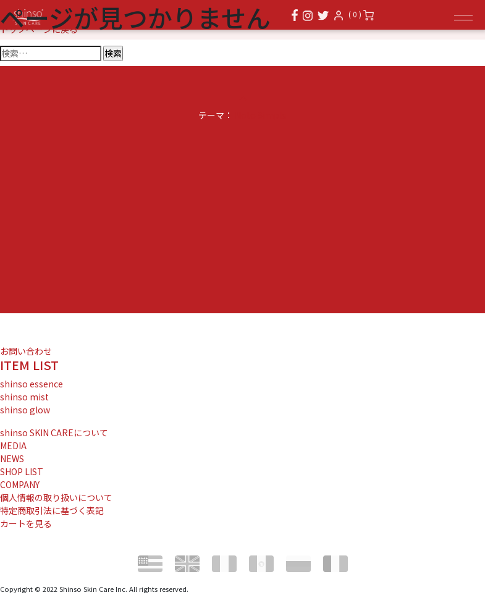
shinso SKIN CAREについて (54, 432)
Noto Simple (261, 115)
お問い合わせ (26, 351)
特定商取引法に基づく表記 (52, 510)
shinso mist (24, 396)
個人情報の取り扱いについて (56, 497)
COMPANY (20, 484)
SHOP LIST (21, 471)
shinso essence (31, 384)
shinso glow (25, 409)
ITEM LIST (29, 365)
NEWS (12, 458)
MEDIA (13, 445)
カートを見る (26, 523)
